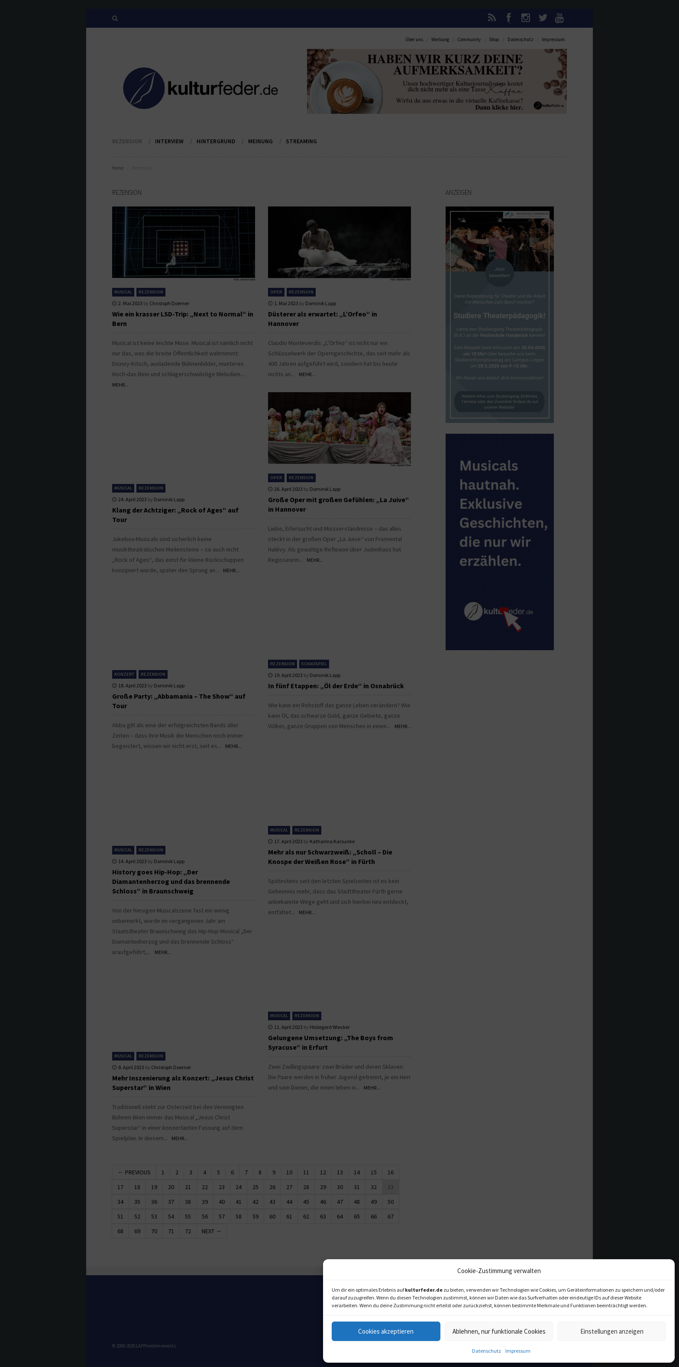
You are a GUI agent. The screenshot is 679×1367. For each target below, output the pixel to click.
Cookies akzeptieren (386, 1331)
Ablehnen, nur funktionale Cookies (499, 1331)
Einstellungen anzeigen (611, 1331)
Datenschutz (486, 1351)
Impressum (517, 1351)
